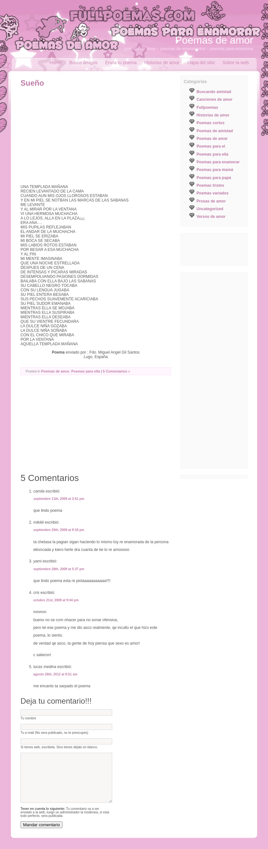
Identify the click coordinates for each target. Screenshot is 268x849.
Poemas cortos (210, 123)
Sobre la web (235, 62)
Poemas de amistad (215, 131)
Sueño (32, 83)
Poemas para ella (85, 371)
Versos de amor (211, 216)
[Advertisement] (74, 136)
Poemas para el (211, 146)
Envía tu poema (121, 62)
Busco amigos (83, 62)
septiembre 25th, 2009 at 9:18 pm (58, 530)
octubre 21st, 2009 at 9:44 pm (56, 600)
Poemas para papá (214, 178)
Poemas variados (213, 193)
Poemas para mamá (215, 169)
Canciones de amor (214, 99)
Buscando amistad (214, 92)
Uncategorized (210, 209)
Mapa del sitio (201, 62)
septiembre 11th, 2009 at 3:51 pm (58, 499)
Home (56, 62)
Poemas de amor (214, 40)
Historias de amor (162, 62)
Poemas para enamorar (218, 162)
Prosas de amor (211, 201)
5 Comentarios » (116, 371)
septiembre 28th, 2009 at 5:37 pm (58, 569)
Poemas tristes (210, 185)
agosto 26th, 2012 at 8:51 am (55, 674)
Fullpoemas (207, 107)
